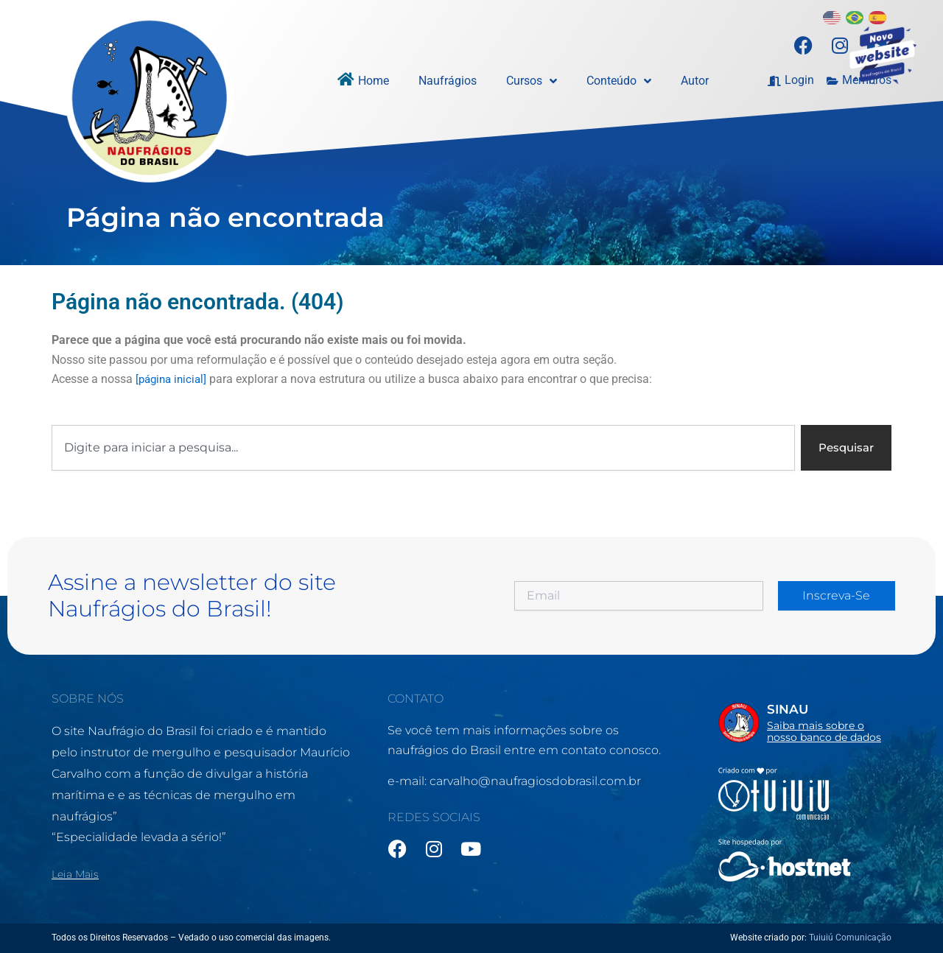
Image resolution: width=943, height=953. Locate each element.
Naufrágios (447, 81)
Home (373, 81)
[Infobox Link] (804, 721)
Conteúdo (618, 81)
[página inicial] (173, 379)
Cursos (531, 81)
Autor (695, 81)
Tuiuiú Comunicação (850, 937)
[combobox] (421, 448)
